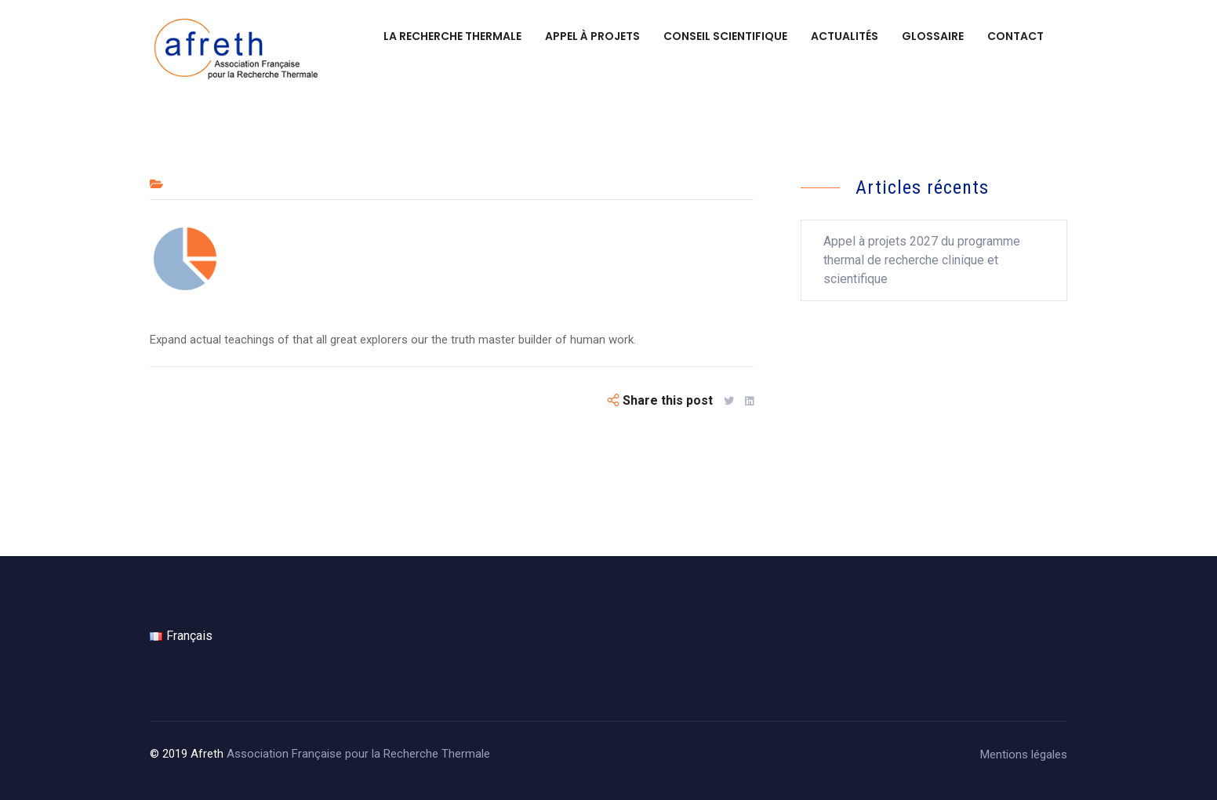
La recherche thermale (452, 36)
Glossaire (933, 36)
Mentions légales (1023, 754)
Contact (1015, 36)
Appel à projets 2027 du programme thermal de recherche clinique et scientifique (921, 260)
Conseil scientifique (725, 36)
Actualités (844, 36)
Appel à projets (592, 36)
